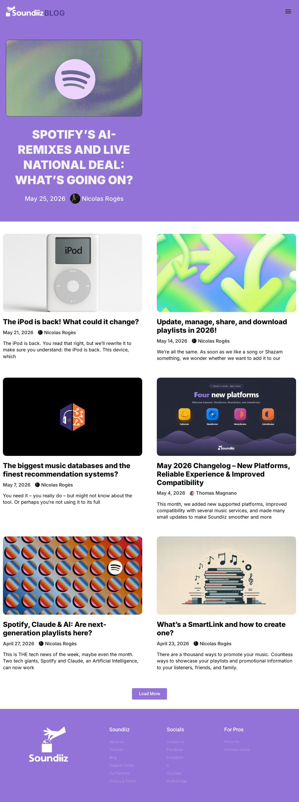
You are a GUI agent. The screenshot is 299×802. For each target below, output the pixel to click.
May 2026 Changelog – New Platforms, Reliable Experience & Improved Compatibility (223, 474)
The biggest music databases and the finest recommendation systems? (66, 469)
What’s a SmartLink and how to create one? (221, 628)
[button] (288, 11)
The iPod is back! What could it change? (71, 322)
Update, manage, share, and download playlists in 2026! (222, 326)
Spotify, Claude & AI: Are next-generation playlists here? (54, 628)
